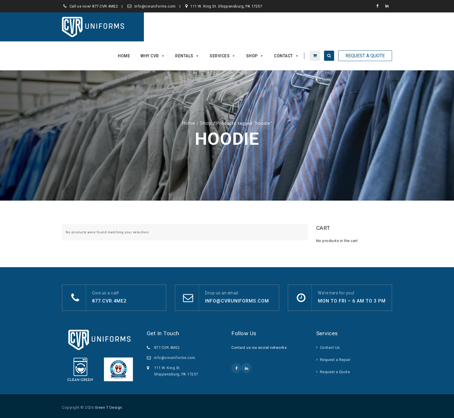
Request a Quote (335, 372)
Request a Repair (335, 360)
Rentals (187, 55)
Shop (255, 55)
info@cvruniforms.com (155, 6)
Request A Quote (365, 55)
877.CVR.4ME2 (105, 6)
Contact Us (330, 347)
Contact (286, 55)
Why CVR (152, 55)
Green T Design (108, 407)
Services (223, 55)
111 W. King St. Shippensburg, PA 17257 (226, 6)
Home (124, 56)
